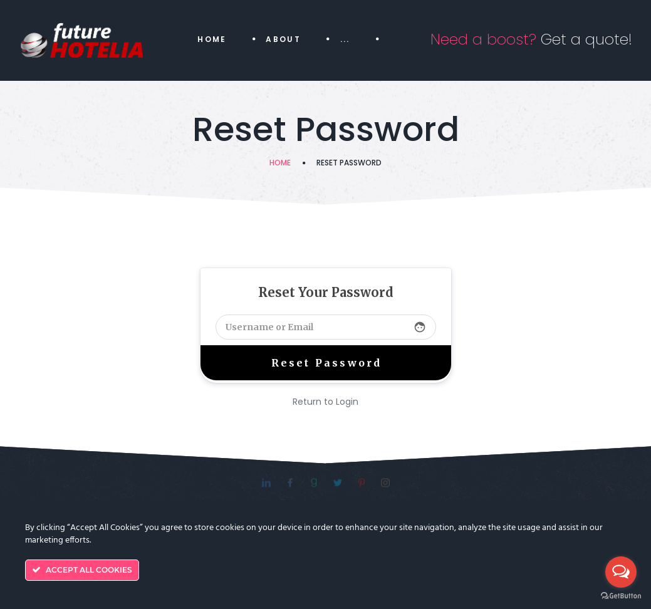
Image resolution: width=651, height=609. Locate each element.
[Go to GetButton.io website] (621, 596)
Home (212, 39)
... (345, 39)
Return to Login (325, 401)
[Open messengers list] (621, 572)
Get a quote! (531, 39)
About (283, 39)
